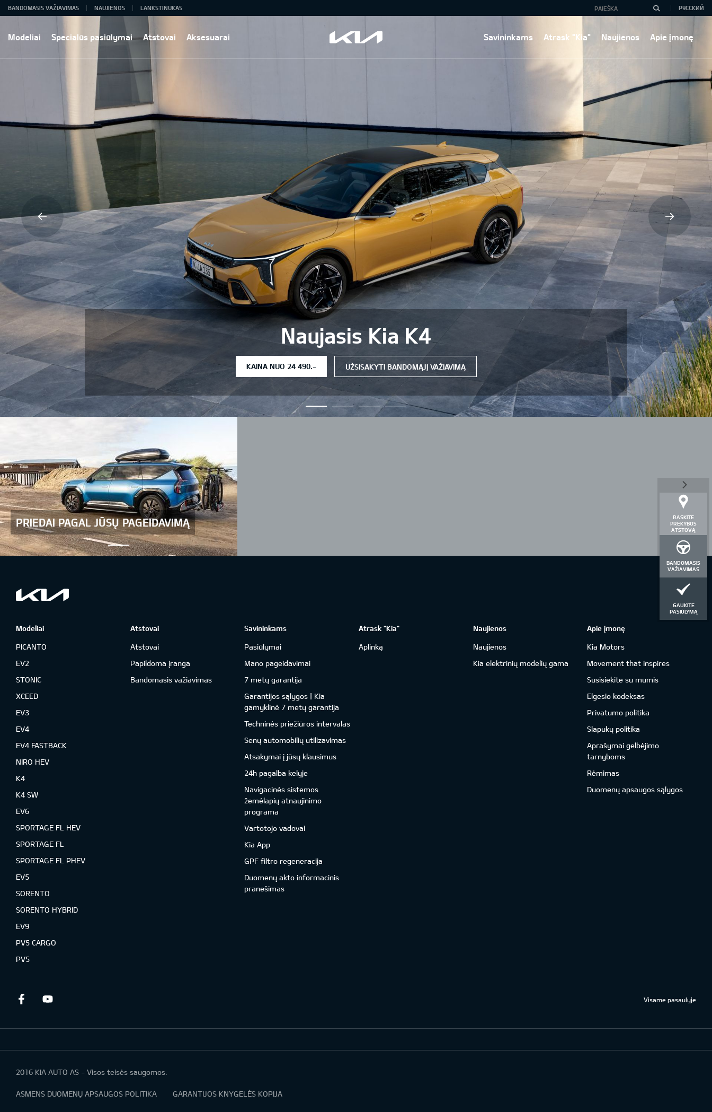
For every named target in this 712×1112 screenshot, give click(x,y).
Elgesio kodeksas (616, 696)
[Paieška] (656, 8)
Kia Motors (606, 646)
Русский (691, 7)
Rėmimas (603, 772)
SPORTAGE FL (40, 843)
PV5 (23, 959)
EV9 (22, 926)
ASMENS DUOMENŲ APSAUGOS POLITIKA (86, 1093)
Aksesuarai (208, 37)
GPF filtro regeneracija (283, 860)
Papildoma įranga (160, 663)
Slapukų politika (613, 728)
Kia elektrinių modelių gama (520, 663)
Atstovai (159, 37)
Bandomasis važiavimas (43, 7)
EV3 (22, 712)
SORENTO (33, 893)
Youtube (47, 999)
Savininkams (508, 37)
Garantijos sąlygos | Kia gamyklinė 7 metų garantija (291, 701)
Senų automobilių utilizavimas (295, 740)
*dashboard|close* (683, 484)
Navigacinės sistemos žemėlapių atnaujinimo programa (283, 800)
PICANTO (31, 646)
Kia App (257, 844)
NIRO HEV (32, 761)
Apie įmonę (671, 37)
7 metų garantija (273, 679)
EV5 (22, 876)
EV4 (22, 728)
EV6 (22, 811)
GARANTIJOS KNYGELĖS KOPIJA (227, 1093)
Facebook (21, 999)
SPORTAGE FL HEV (48, 827)
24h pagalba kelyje (276, 772)
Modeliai (24, 37)
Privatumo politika (618, 712)
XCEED (27, 696)
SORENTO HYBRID (47, 909)
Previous (42, 216)
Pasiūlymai (262, 646)
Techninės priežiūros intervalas (297, 723)
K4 (20, 778)
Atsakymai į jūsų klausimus (290, 756)
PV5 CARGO (36, 942)
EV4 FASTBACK (41, 745)
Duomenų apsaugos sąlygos (635, 789)
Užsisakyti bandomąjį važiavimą (405, 366)
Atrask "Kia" (567, 37)
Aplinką (371, 646)
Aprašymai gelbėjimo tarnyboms (623, 751)
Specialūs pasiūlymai (91, 37)
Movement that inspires (628, 663)
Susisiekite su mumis (622, 679)
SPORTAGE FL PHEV (50, 860)
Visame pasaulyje (670, 999)
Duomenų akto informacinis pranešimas (291, 883)
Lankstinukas (161, 7)
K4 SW (27, 794)
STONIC (28, 679)
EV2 (22, 663)
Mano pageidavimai (277, 663)
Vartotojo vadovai (274, 828)
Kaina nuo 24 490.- (281, 366)
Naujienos (620, 37)
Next (669, 216)
